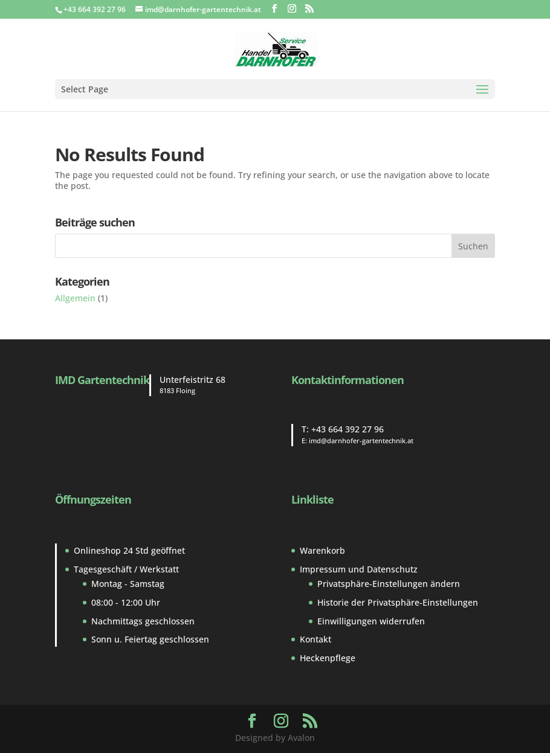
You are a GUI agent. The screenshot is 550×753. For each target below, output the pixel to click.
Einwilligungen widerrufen (371, 621)
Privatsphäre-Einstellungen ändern (388, 583)
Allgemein (75, 298)
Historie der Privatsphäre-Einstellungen (397, 602)
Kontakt (315, 639)
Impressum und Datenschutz (359, 569)
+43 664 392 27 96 (347, 429)
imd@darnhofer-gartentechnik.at (361, 440)
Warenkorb (322, 550)
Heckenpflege (327, 658)
